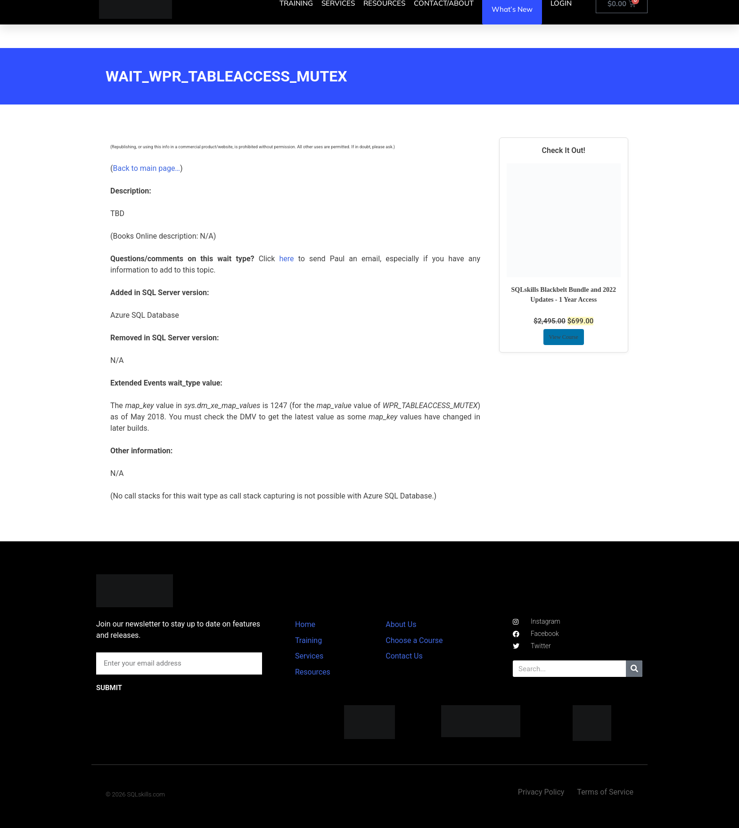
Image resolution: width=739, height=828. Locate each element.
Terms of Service (605, 792)
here (286, 258)
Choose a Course (414, 640)
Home (305, 624)
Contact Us (404, 655)
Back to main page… (146, 168)
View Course (563, 337)
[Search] (634, 668)
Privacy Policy (541, 792)
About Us (401, 624)
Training (308, 640)
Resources (312, 671)
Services (309, 655)
